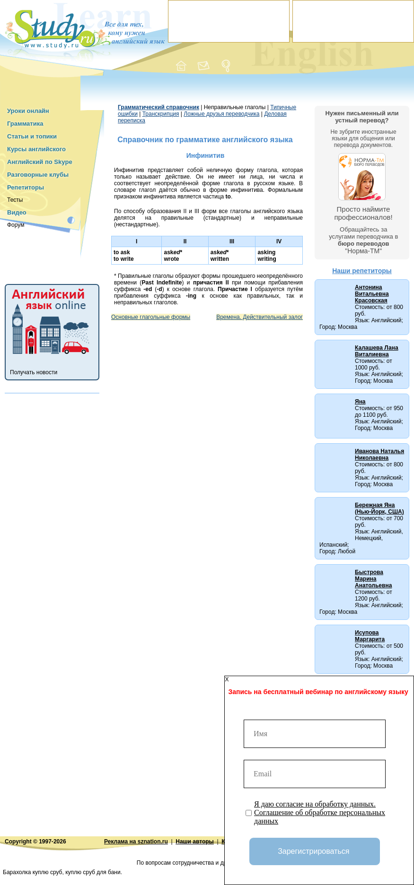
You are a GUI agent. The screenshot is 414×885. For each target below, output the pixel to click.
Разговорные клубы (38, 174)
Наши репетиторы (362, 271)
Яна (360, 401)
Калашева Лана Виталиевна (376, 351)
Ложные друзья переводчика (221, 114)
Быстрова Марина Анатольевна (373, 579)
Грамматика (25, 123)
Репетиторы (25, 187)
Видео (16, 212)
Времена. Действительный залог (259, 317)
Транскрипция (160, 114)
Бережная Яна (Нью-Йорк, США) (379, 508)
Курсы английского (36, 149)
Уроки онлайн (28, 110)
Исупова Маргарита (370, 636)
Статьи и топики (32, 136)
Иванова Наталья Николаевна (379, 454)
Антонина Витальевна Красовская (372, 294)
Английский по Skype (39, 161)
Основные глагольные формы (150, 317)
